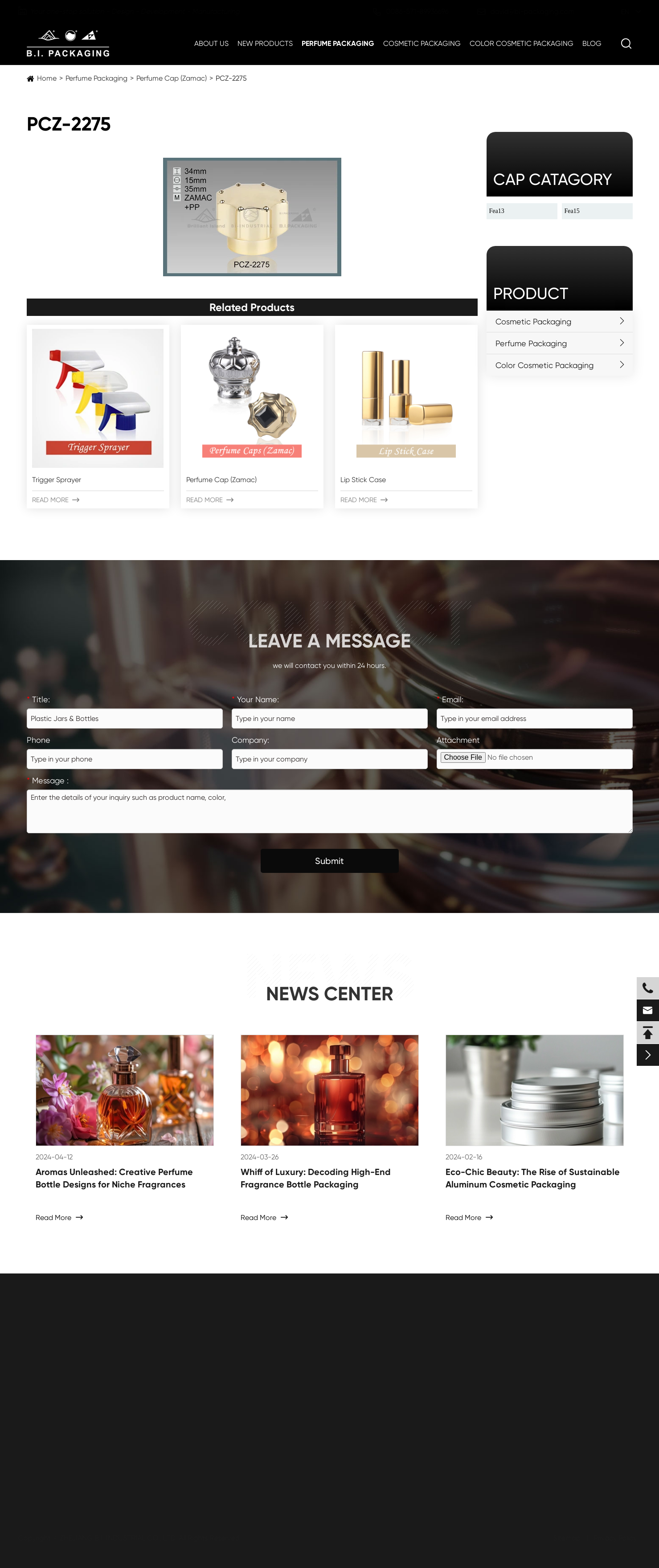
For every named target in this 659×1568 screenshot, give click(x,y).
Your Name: (255, 699)
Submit (329, 861)
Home (47, 78)
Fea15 (572, 211)
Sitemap (564, 1538)
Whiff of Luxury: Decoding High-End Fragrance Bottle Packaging (316, 1178)
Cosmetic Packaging (422, 43)
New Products (265, 43)
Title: (38, 699)
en (616, 12)
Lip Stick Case (363, 479)
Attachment (458, 740)
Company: (250, 740)
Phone (38, 740)
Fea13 (496, 211)
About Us (211, 43)
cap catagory (552, 179)
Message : (48, 780)
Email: (450, 699)
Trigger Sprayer (56, 479)
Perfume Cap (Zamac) (171, 78)
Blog (592, 43)
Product (530, 293)
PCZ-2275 (231, 78)
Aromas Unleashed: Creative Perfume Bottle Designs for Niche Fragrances (114, 1178)
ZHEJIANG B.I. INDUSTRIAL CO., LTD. (120, 1538)
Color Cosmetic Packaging (521, 43)
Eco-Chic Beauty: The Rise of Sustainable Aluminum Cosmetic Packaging (533, 1178)
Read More (55, 500)
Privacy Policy (612, 1538)
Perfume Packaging (338, 43)
